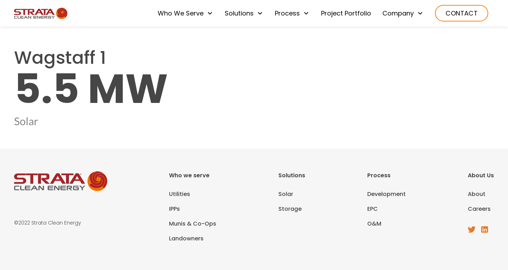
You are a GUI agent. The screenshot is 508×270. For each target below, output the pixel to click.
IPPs (174, 209)
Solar (285, 194)
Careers (479, 209)
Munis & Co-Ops (192, 224)
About (476, 194)
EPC (372, 209)
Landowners (186, 238)
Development (386, 194)
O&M (374, 224)
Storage (290, 209)
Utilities (179, 194)
